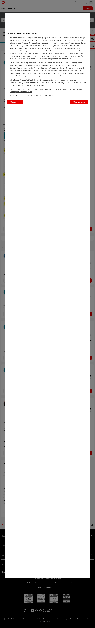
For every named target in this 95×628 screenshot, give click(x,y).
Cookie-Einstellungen (33, 95)
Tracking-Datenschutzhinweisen (21, 92)
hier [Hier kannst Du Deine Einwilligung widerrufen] (49, 43)
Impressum (49, 95)
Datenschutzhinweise (14, 95)
